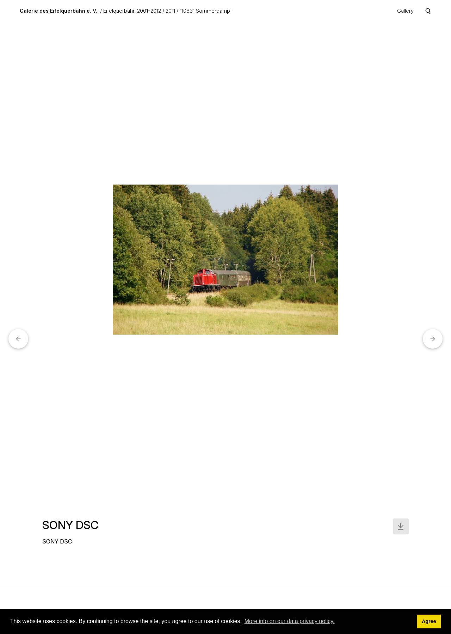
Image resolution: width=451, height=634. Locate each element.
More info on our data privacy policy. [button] (290, 621)
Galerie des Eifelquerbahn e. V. (58, 11)
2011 (170, 11)
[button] (18, 339)
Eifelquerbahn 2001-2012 (132, 11)
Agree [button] (429, 621)
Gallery (405, 11)
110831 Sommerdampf (206, 11)
